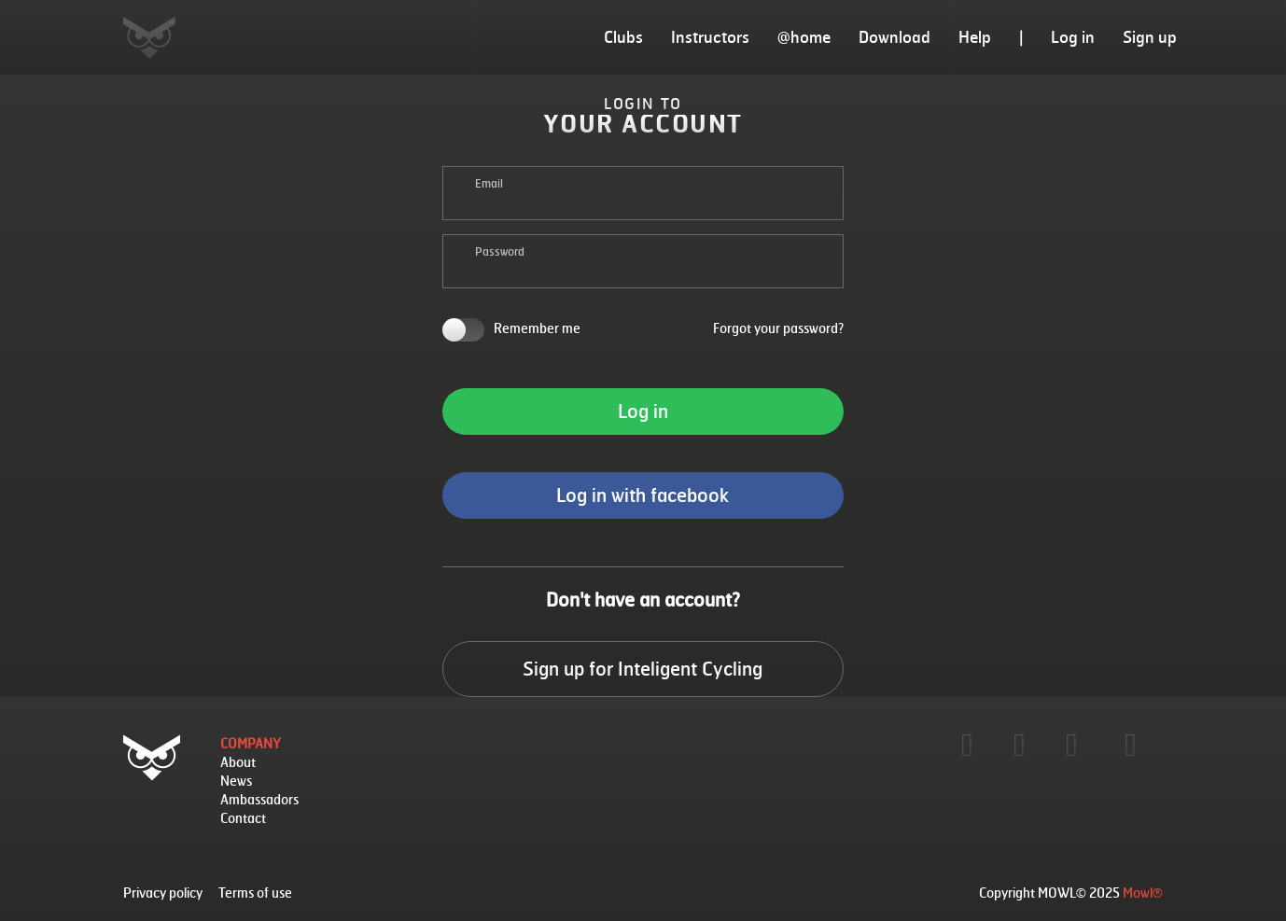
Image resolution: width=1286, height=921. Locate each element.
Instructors (710, 37)
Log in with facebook (642, 495)
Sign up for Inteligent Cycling (642, 668)
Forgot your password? (778, 328)
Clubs (623, 37)
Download (894, 37)
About (238, 762)
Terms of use (255, 892)
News (236, 780)
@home (804, 37)
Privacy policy (163, 892)
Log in (1073, 37)
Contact (243, 818)
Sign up (1150, 37)
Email (489, 183)
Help (974, 37)
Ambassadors (259, 799)
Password (499, 251)
